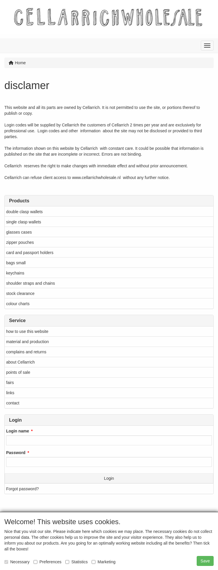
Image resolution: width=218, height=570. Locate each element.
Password (15, 452)
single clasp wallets (23, 222)
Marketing (103, 561)
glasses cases (19, 232)
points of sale (18, 372)
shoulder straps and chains (30, 283)
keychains (15, 273)
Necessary (16, 561)
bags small (16, 262)
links (10, 392)
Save (205, 561)
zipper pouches (20, 242)
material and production (27, 341)
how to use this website (27, 331)
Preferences (47, 561)
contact (12, 403)
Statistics (76, 561)
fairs (10, 382)
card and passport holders (29, 252)
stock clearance (20, 293)
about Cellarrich (20, 362)
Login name (17, 431)
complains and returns (26, 352)
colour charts (17, 303)
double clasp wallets (24, 211)
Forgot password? (22, 488)
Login (109, 478)
